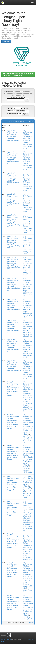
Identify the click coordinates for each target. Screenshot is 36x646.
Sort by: (10, 108)
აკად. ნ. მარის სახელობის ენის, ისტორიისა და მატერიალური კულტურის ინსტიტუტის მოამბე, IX (13, 284)
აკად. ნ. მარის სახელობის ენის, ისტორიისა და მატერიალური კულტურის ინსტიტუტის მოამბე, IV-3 (13, 263)
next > (31, 121)
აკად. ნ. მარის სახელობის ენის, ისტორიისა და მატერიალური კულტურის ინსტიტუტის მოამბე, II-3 (13, 178)
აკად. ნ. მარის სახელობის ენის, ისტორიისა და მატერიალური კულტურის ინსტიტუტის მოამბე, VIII (13, 345)
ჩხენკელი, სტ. (27, 470)
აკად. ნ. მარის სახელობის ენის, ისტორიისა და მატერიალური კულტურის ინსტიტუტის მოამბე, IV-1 (13, 221)
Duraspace (29, 639)
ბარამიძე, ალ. (27, 557)
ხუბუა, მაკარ (27, 436)
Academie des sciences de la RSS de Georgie (28, 332)
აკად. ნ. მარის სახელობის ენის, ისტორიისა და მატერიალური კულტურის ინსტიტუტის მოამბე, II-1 (13, 157)
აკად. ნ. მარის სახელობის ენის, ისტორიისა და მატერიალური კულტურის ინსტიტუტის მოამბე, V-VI (13, 305)
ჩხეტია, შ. (28, 405)
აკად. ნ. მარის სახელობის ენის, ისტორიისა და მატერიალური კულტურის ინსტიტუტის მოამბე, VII (13, 326)
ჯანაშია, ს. (26, 469)
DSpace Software (6, 639)
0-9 (10, 91)
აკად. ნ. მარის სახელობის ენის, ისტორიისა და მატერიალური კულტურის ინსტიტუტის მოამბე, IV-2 (13, 242)
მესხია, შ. (27, 524)
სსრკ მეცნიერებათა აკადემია (27, 322)
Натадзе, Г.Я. (27, 488)
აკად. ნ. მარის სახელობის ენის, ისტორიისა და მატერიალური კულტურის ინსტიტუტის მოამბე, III (13, 199)
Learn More (6, 41)
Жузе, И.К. (26, 467)
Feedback (3, 641)
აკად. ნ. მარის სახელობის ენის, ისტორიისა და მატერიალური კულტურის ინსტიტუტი (28, 395)
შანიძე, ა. (26, 555)
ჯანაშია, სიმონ (27, 336)
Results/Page (20, 110)
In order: (25, 108)
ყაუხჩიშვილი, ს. (28, 617)
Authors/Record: (12, 113)
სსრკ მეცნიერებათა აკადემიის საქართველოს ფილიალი (27, 134)
